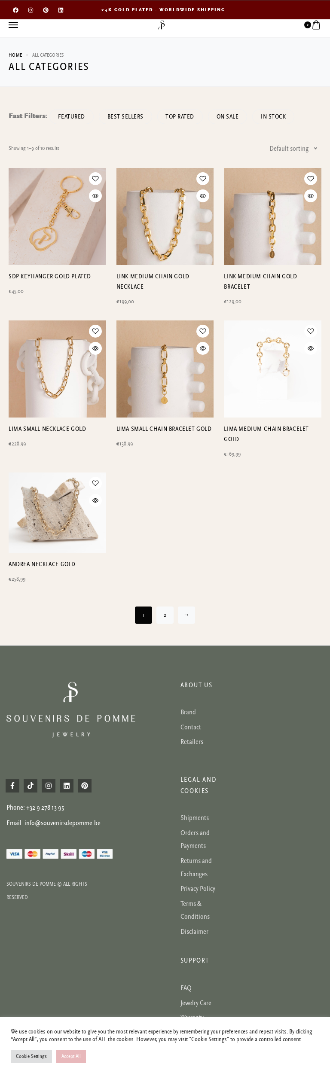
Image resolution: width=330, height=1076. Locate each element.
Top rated (182, 116)
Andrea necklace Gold (42, 564)
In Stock (277, 116)
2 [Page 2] (165, 615)
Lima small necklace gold (47, 429)
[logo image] (161, 24)
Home (15, 55)
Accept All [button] (71, 1056)
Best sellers (127, 116)
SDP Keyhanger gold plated (50, 276)
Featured (72, 116)
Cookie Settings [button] (31, 1056)
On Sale (231, 116)
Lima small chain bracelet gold (164, 429)
